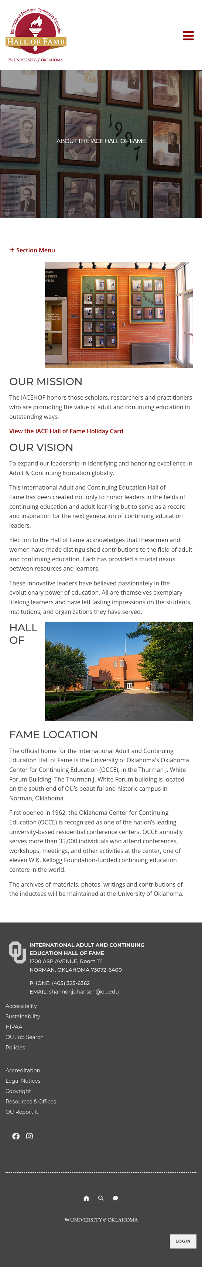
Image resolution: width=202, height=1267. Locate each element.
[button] (101, 249)
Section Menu (32, 249)
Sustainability (23, 1016)
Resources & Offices (31, 1101)
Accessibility (21, 1006)
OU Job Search (25, 1037)
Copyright (18, 1091)
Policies (15, 1047)
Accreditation (23, 1070)
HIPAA (14, 1027)
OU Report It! (23, 1112)
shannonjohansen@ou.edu (84, 991)
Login (183, 1241)
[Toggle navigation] (189, 35)
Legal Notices (23, 1081)
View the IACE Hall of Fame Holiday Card (66, 431)
